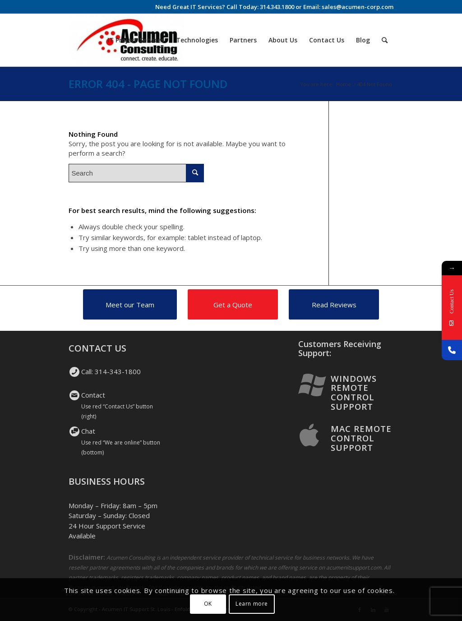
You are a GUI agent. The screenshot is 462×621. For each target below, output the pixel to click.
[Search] (384, 40)
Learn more (252, 603)
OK (208, 603)
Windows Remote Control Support (354, 392)
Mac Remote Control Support (361, 438)
